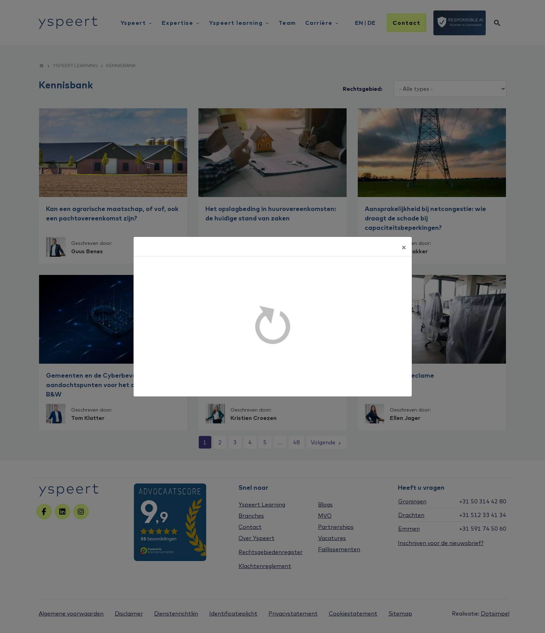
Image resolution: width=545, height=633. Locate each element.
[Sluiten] (404, 246)
